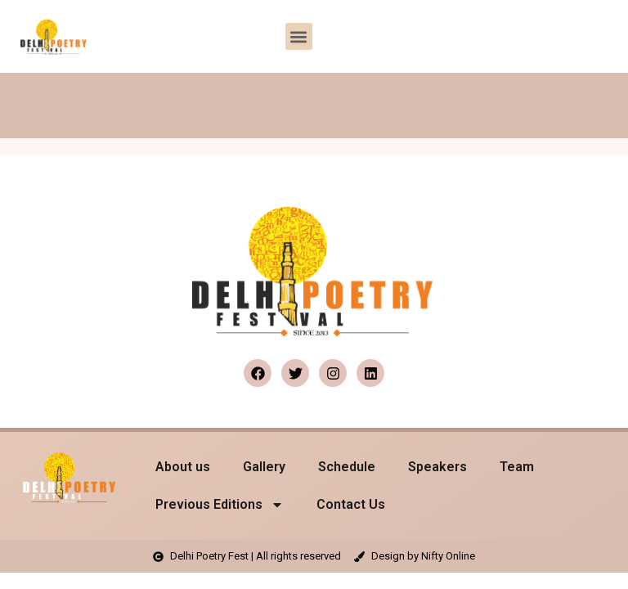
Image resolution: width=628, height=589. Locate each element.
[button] (298, 36)
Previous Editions (219, 504)
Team (517, 466)
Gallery (264, 466)
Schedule (346, 466)
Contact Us (350, 504)
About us (182, 466)
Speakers (437, 466)
